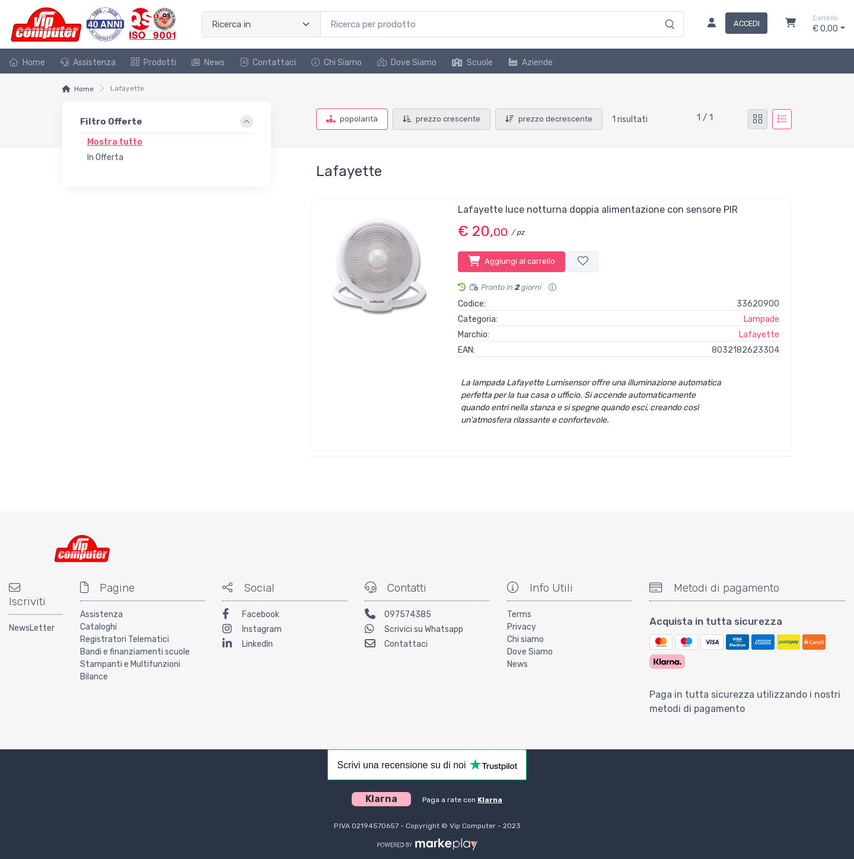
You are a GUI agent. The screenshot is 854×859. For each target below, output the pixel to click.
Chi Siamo (336, 63)
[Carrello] (790, 24)
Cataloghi (98, 627)
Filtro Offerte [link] (111, 122)
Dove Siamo (406, 63)
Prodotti (153, 63)
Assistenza (88, 63)
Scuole (472, 63)
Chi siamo (525, 639)
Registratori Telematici (124, 639)
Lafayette (759, 335)
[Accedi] (732, 24)
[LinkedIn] (284, 645)
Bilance (94, 677)
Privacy (521, 627)
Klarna (489, 800)
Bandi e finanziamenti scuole (135, 652)
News (208, 63)
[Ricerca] (668, 11)
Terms (519, 614)
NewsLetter (32, 628)
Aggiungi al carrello (511, 261)
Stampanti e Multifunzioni (130, 664)
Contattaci (268, 63)
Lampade (761, 319)
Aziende (530, 63)
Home (27, 63)
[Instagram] (284, 630)
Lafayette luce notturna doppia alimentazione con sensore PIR (598, 209)
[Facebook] (284, 615)
